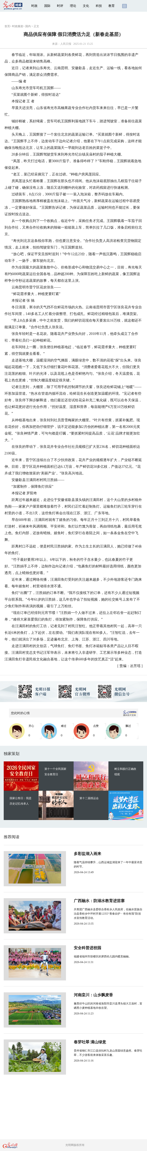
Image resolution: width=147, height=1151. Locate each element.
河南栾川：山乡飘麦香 (80, 995)
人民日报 (65, 43)
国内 (28, 26)
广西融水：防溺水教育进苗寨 (86, 901)
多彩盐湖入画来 (74, 853)
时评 (60, 5)
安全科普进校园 (74, 948)
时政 (34, 5)
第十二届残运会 (89, 798)
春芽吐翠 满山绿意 (77, 1042)
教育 (111, 5)
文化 (86, 5)
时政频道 (17, 26)
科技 (99, 5)
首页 (7, 26)
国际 (47, 5)
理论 (73, 5)
